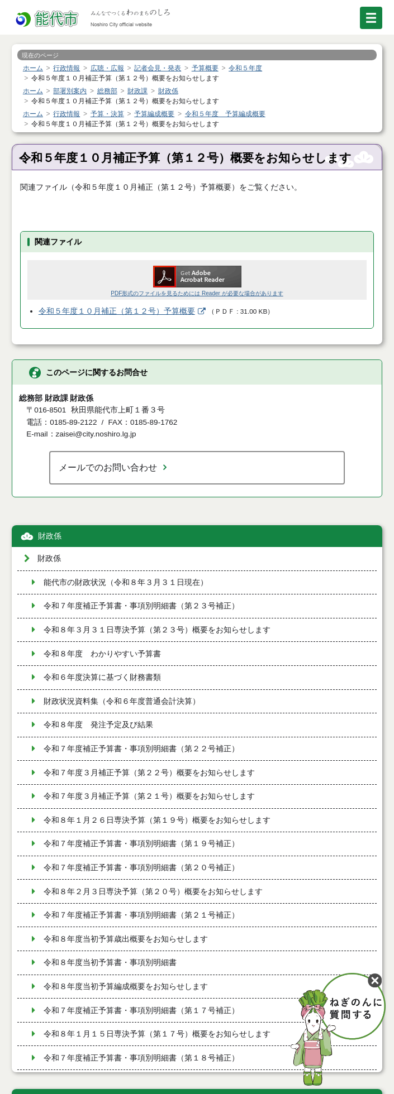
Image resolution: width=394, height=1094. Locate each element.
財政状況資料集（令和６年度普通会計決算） (122, 701)
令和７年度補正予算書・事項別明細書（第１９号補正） (141, 843)
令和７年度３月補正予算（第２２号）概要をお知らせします (149, 773)
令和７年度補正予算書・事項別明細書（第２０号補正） (141, 867)
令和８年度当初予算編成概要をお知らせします (126, 986)
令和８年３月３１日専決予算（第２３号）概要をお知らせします (157, 630)
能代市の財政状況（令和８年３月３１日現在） (126, 582)
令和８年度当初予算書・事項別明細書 (110, 962)
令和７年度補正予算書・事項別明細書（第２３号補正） (141, 606)
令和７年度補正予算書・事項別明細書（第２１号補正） (141, 915)
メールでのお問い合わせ (108, 467)
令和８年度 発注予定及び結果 (98, 725)
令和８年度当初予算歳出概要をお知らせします (126, 939)
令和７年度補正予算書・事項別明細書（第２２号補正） (141, 749)
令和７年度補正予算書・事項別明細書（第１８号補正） (141, 1058)
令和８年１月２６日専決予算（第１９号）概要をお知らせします (157, 820)
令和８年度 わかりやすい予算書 (102, 654)
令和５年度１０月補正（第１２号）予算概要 (117, 311)
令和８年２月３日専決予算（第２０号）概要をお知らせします (153, 891)
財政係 (49, 536)
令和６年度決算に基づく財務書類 (102, 677)
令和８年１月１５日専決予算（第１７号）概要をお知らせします (157, 1034)
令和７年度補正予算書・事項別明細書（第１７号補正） (141, 1010)
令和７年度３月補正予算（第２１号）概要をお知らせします (149, 796)
